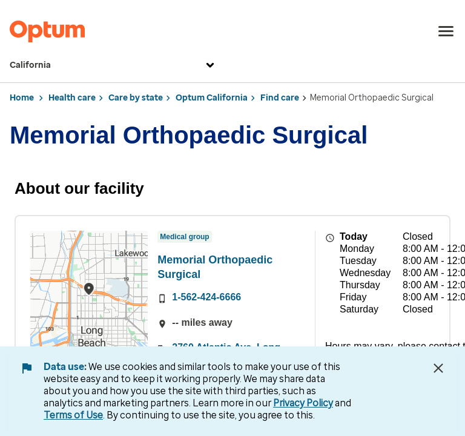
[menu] (446, 31)
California (113, 65)
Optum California (212, 98)
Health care (72, 98)
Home (22, 98)
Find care (279, 98)
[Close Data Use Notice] (438, 368)
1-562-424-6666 (206, 297)
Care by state (135, 98)
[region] (89, 300)
